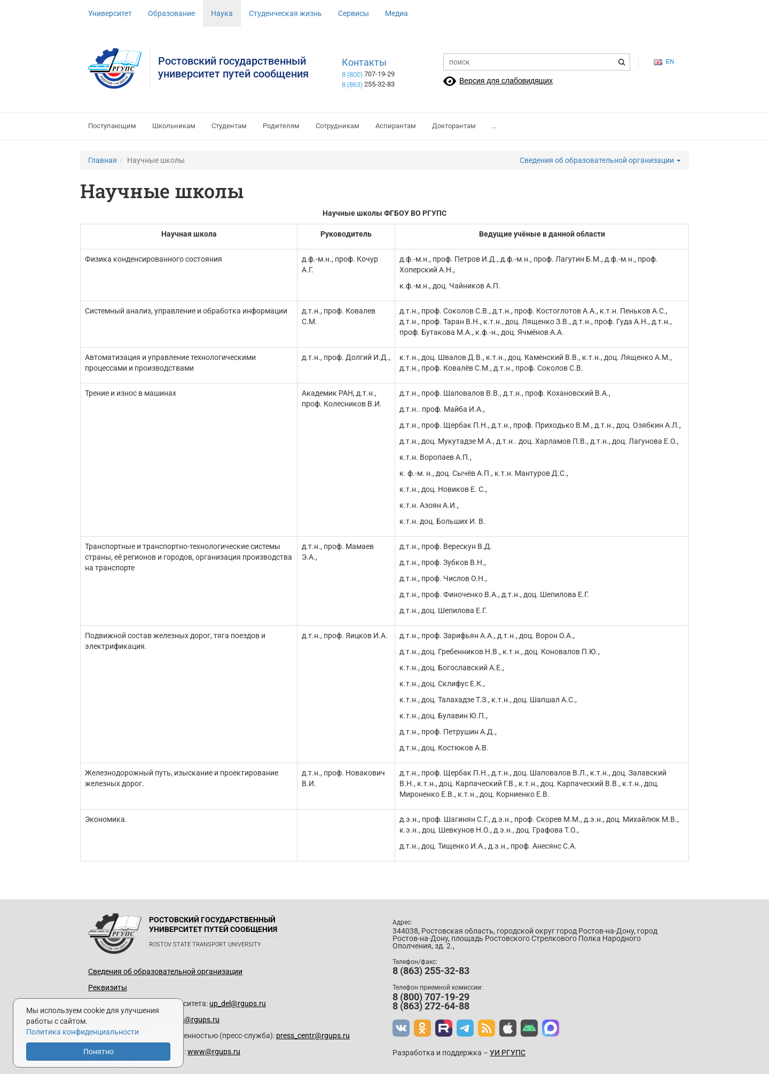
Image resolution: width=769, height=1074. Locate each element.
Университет (110, 13)
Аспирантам (395, 126)
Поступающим (112, 126)
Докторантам (454, 126)
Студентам (229, 126)
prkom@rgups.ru (191, 1019)
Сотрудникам (337, 126)
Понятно (98, 1051)
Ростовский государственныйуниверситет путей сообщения (233, 67)
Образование (171, 13)
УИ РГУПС (507, 1052)
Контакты (364, 62)
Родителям (281, 126)
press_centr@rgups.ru (313, 1035)
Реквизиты (107, 987)
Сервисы (353, 13)
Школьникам (173, 126)
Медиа (396, 13)
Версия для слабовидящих (506, 80)
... (494, 126)
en (664, 61)
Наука (222, 13)
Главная (102, 160)
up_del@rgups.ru (237, 1003)
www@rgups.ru (213, 1051)
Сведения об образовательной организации (600, 160)
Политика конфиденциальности (82, 1032)
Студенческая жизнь (285, 13)
